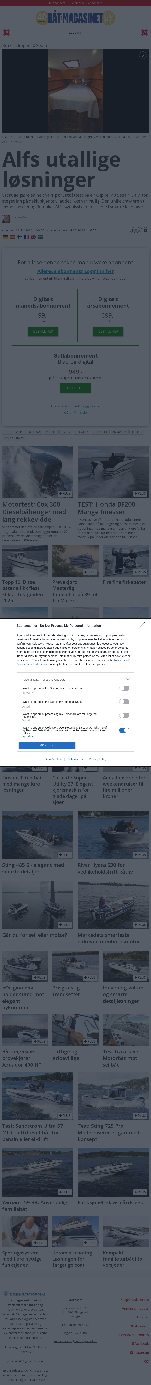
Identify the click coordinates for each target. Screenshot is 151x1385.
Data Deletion (53, 759)
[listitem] (75, 679)
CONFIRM (47, 745)
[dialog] (75, 692)
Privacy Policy (97, 759)
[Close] (143, 626)
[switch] (124, 688)
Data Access (75, 759)
